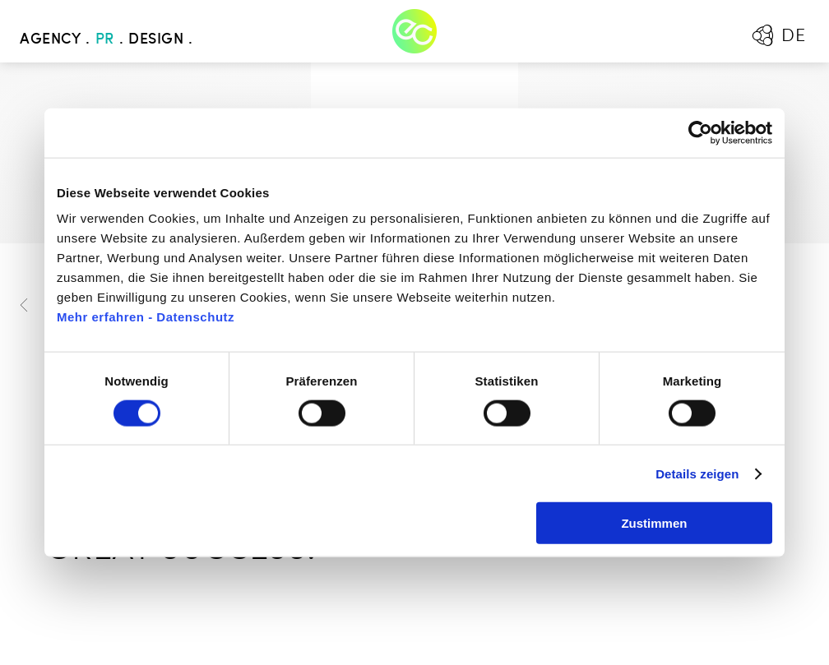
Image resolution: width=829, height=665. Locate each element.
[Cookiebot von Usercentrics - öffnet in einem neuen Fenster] (700, 132)
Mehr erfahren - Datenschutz (145, 317)
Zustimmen (654, 523)
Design (155, 39)
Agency (50, 39)
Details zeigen (697, 473)
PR (104, 39)
